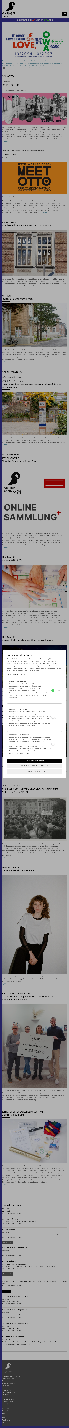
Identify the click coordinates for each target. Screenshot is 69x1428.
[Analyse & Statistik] (53, 717)
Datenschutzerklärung (16, 674)
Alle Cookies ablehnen (34, 771)
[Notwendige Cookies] (53, 690)
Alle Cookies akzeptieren (34, 760)
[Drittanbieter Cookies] (53, 744)
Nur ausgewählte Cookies (34, 766)
